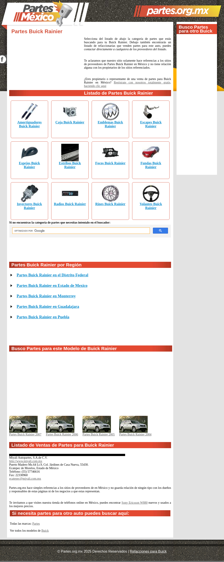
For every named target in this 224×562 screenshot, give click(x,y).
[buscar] (80, 231)
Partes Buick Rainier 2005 (98, 434)
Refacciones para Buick (148, 551)
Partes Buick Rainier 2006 (62, 434)
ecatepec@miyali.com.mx (25, 478)
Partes (36, 523)
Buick (45, 530)
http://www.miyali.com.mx (25, 461)
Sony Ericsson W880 (135, 502)
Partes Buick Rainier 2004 (135, 434)
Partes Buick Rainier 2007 (25, 434)
